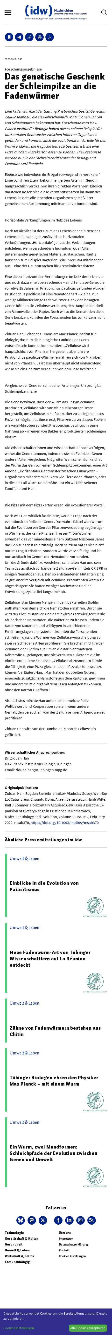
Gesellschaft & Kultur (21, 1238)
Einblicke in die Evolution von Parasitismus (44, 886)
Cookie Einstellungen (72, 1256)
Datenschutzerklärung (73, 1244)
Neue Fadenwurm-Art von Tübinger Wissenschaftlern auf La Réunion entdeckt (50, 959)
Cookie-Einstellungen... (19, 1328)
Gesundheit (13, 1244)
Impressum (66, 1239)
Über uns (64, 1233)
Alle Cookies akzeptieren (87, 1328)
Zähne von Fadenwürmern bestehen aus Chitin (55, 1031)
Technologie (14, 1232)
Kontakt (64, 1250)
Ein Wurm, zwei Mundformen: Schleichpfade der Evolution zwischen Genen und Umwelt (54, 1153)
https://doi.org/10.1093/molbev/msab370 (65, 822)
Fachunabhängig (17, 1262)
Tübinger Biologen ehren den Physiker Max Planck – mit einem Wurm (54, 1080)
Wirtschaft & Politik (19, 1256)
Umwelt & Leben (17, 1250)
